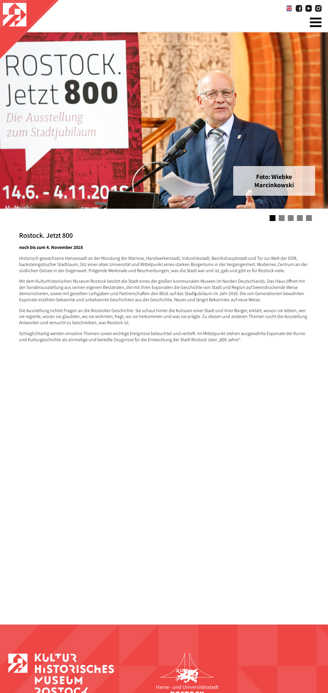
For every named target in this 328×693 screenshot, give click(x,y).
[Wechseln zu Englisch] (289, 9)
